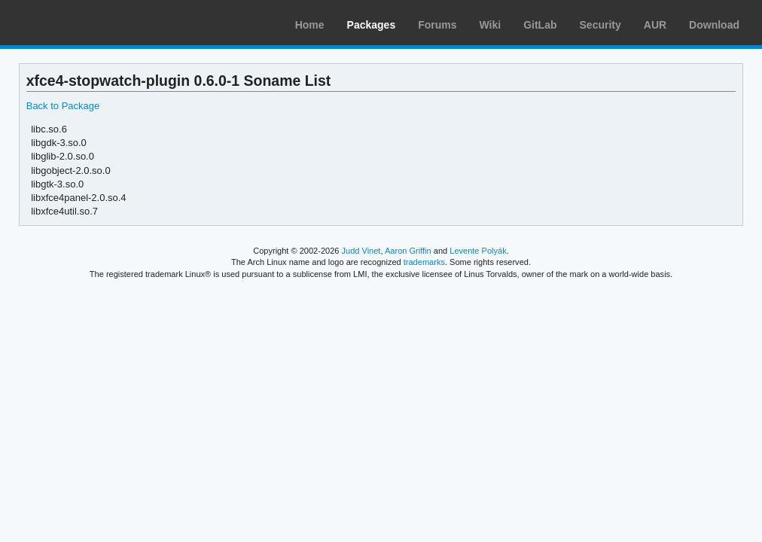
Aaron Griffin (408, 250)
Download (714, 25)
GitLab (539, 25)
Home (310, 25)
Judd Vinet (361, 250)
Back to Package (62, 105)
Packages (371, 25)
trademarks (424, 261)
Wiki (490, 25)
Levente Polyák (478, 250)
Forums (437, 25)
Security (600, 25)
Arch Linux (82, 23)
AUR (655, 25)
